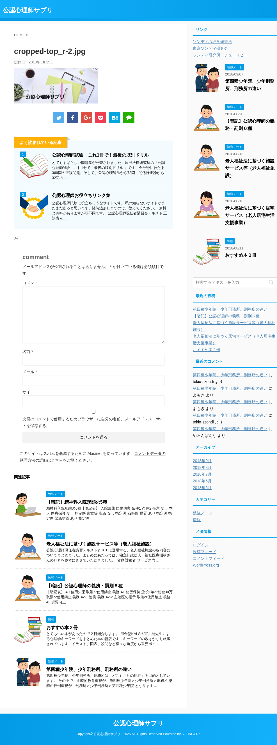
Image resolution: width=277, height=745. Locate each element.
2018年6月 (202, 481)
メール (29, 372)
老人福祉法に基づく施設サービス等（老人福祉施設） (100, 544)
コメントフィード (208, 558)
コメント (30, 283)
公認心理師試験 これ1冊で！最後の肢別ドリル (100, 155)
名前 (27, 351)
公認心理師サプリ (28, 10)
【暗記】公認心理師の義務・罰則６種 (84, 585)
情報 (197, 519)
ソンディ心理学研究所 (212, 41)
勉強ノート (202, 513)
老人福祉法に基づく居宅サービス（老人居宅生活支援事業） (249, 215)
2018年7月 (202, 474)
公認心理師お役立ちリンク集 (81, 195)
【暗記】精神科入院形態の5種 (76, 502)
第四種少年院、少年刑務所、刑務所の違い (89, 669)
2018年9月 (202, 461)
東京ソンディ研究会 (210, 48)
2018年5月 (202, 487)
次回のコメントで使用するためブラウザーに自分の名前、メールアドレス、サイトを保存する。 (93, 422)
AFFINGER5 (191, 734)
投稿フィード (204, 551)
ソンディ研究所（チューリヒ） (220, 55)
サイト (28, 392)
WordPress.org (206, 565)
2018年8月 (202, 467)
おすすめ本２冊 (62, 627)
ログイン (201, 545)
